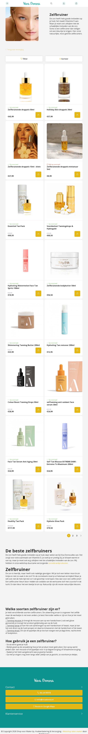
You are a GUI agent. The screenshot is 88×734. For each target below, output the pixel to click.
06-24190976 (45, 692)
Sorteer (64, 59)
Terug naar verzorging (15, 49)
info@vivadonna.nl (45, 699)
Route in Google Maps (45, 706)
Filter (25, 59)
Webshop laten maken (72, 731)
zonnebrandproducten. (58, 563)
